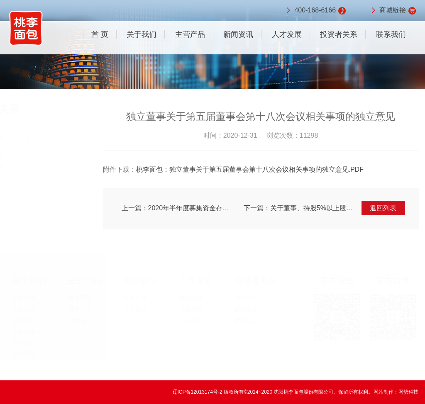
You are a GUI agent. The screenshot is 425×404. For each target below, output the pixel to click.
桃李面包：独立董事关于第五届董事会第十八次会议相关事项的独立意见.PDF (250, 169)
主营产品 (190, 34)
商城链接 (392, 11)
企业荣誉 (24, 320)
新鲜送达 (24, 353)
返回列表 (384, 208)
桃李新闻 (135, 297)
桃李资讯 (135, 309)
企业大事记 (27, 331)
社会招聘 (191, 309)
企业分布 (24, 309)
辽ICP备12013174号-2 (198, 392)
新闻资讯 (238, 34)
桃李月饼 (79, 309)
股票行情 (29, 139)
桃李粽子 (79, 320)
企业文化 (24, 342)
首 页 (99, 34)
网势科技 (408, 392)
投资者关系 (338, 34)
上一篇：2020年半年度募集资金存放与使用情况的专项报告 (209, 208)
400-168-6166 (315, 11)
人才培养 (191, 320)
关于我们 (141, 34)
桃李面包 (79, 297)
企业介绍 (24, 297)
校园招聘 (191, 297)
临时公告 (29, 152)
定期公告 (29, 166)
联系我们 (391, 34)
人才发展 (287, 34)
